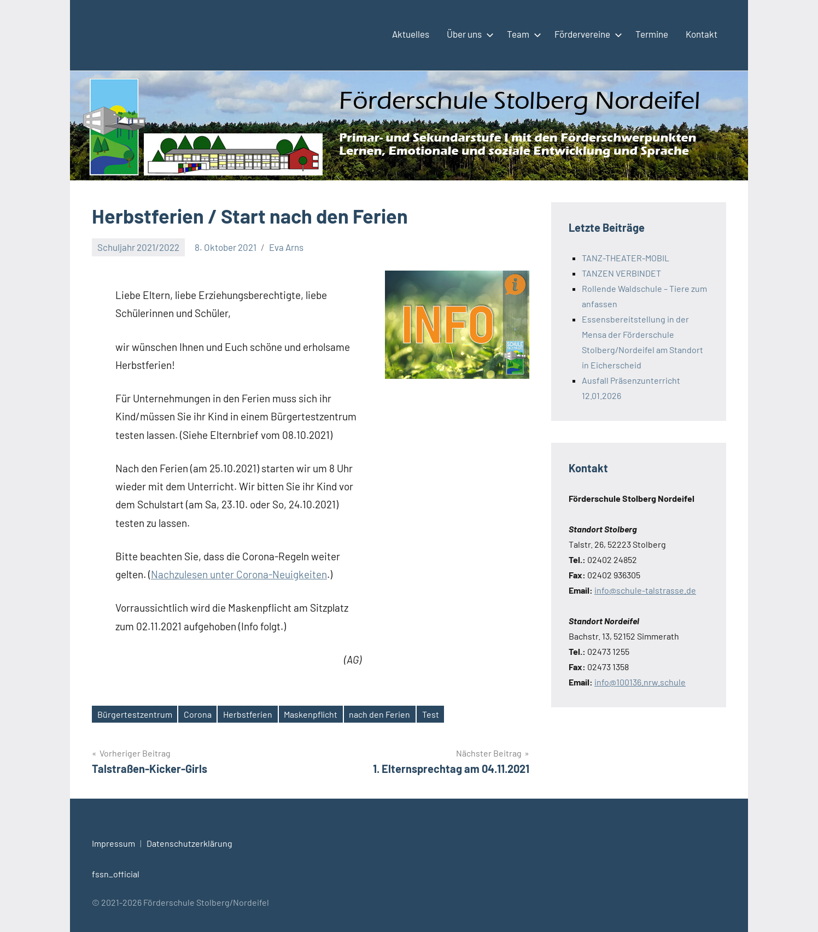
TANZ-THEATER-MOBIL (625, 258)
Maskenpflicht (310, 714)
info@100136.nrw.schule (640, 682)
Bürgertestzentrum (134, 714)
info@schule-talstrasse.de (645, 590)
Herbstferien (247, 714)
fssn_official (115, 874)
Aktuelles (410, 33)
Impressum (113, 843)
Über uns (468, 33)
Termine (651, 33)
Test (430, 714)
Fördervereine (586, 33)
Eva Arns (286, 247)
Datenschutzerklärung (189, 843)
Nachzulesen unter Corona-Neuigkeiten (239, 574)
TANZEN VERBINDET (621, 273)
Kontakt (701, 33)
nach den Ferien (379, 714)
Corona (198, 714)
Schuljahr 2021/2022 (138, 247)
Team (522, 33)
